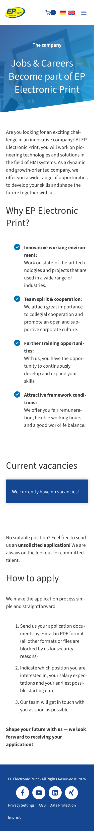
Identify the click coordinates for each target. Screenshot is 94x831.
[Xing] (71, 792)
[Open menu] (83, 12)
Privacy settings (21, 805)
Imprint (14, 817)
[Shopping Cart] (50, 12)
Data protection (63, 805)
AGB (42, 805)
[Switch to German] (63, 13)
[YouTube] (38, 792)
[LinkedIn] (55, 792)
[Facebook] (22, 792)
